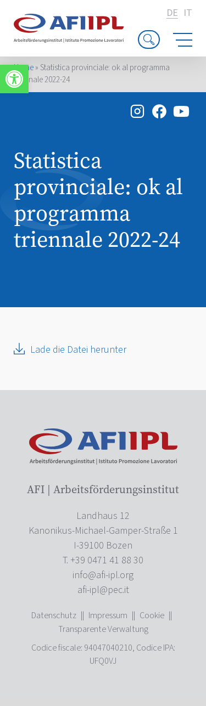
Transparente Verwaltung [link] (103, 629)
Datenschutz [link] (53, 615)
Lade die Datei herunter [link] (78, 350)
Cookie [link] (152, 615)
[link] (14, 79)
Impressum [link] (107, 615)
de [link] (172, 13)
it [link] (187, 13)
